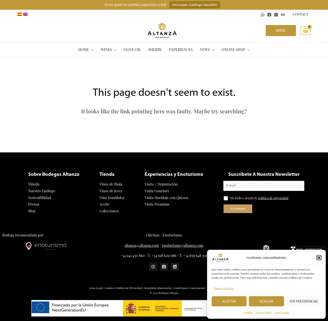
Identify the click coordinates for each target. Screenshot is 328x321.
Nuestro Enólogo (41, 190)
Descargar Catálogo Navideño (194, 5)
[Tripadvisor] (283, 15)
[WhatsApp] (263, 15)
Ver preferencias (303, 301)
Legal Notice (281, 312)
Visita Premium (157, 204)
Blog (31, 211)
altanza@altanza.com (142, 245)
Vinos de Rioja (110, 184)
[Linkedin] (175, 267)
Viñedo (33, 184)
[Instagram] (276, 15)
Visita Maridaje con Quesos (166, 197)
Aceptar (229, 301)
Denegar (266, 301)
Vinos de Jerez (110, 190)
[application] (91, 50)
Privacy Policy (263, 312)
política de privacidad (273, 198)
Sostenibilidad (39, 197)
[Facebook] (269, 15)
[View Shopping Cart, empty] (305, 30)
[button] (319, 257)
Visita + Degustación (161, 184)
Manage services (224, 288)
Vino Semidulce (112, 197)
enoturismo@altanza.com (182, 245)
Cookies (248, 312)
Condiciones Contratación (189, 288)
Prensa (33, 204)
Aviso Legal (96, 288)
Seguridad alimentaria (157, 288)
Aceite (104, 204)
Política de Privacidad (129, 288)
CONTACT (300, 14)
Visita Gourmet (157, 190)
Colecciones (109, 211)
